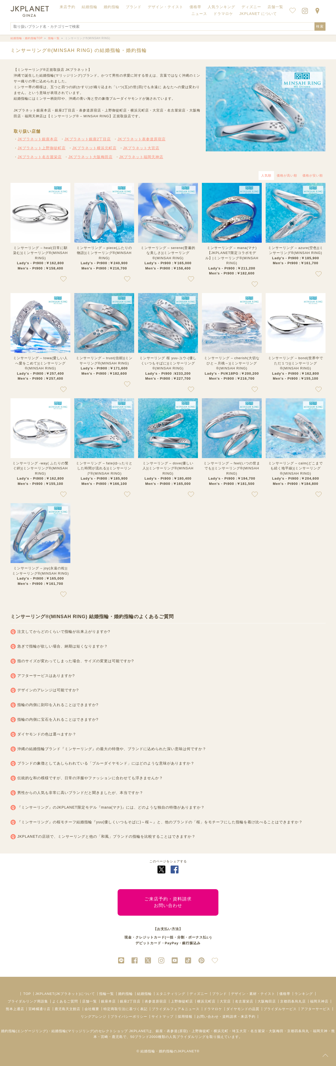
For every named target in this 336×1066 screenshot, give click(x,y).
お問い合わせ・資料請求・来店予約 (226, 1017)
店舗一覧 (275, 7)
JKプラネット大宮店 (141, 148)
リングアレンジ (93, 1017)
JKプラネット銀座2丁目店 (87, 139)
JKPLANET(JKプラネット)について (65, 994)
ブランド (219, 994)
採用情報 (185, 1017)
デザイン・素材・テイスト (253, 994)
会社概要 (92, 1009)
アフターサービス (315, 1009)
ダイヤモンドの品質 (242, 1009)
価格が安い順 (312, 175)
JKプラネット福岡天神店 (141, 157)
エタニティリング (170, 994)
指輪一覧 (106, 994)
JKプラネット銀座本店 (38, 139)
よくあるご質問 (65, 1001)
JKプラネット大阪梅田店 (90, 157)
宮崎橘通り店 (39, 1009)
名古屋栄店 (244, 1001)
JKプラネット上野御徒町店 (42, 148)
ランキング (304, 994)
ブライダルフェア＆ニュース (176, 1009)
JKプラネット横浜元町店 (94, 148)
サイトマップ (162, 1017)
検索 (320, 26)
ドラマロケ (213, 1009)
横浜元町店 (206, 1001)
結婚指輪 (144, 994)
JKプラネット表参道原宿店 (141, 139)
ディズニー (199, 994)
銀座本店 (108, 1001)
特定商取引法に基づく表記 (125, 1009)
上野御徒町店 (182, 1001)
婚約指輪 (125, 994)
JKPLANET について (258, 14)
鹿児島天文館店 (67, 1009)
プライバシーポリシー (129, 1017)
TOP (27, 994)
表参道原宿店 (156, 1001)
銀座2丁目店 (130, 1001)
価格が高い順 (287, 175)
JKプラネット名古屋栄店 (40, 157)
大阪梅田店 (267, 1001)
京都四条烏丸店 (293, 1001)
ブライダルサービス (280, 1009)
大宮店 (225, 1001)
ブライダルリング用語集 (28, 1001)
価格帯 (284, 994)
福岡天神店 (319, 1001)
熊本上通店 (15, 1009)
